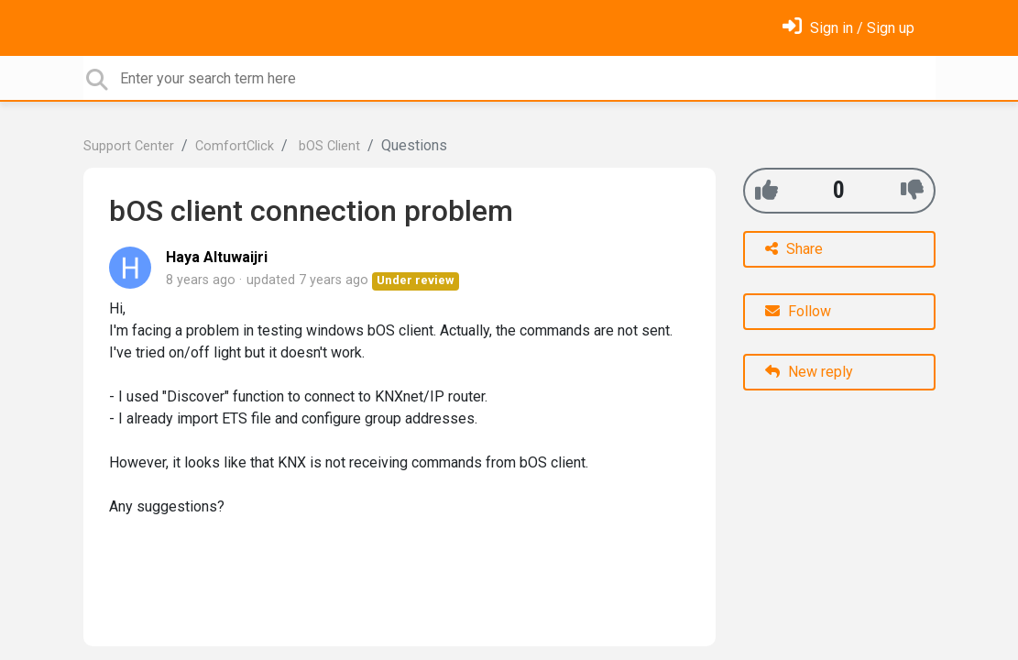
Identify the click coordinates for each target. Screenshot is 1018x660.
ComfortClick (234, 146)
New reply (809, 371)
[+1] (766, 190)
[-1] (912, 190)
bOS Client (327, 146)
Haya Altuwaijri (217, 257)
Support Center (128, 146)
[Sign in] (848, 28)
